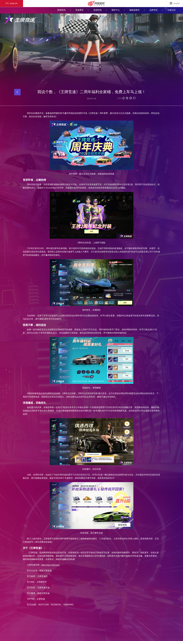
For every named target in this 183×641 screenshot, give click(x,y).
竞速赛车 (79, 10)
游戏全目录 (12, 3)
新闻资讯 (61, 10)
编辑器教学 (134, 10)
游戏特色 (97, 10)
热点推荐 (175, 3)
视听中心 (115, 10)
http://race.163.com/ (50, 565)
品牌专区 (153, 10)
